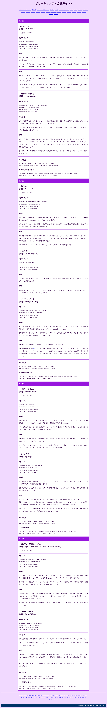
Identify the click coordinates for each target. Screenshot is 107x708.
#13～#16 (80, 10)
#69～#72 (84, 12)
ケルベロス (36, 348)
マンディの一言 (41, 10)
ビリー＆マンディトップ (25, 10)
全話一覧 (34, 10)
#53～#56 (64, 12)
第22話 (21, 181)
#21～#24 (23, 12)
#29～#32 (33, 12)
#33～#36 (38, 12)
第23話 (21, 384)
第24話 (21, 539)
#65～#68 (79, 12)
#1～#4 (67, 10)
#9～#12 (75, 10)
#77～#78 (56, 14)
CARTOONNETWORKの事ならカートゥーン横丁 (90, 705)
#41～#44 (48, 12)
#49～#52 (59, 12)
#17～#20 (85, 10)
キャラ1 (47, 10)
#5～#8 (71, 10)
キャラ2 (52, 10)
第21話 (21, 21)
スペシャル (62, 10)
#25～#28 (28, 12)
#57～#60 (69, 12)
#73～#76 (51, 14)
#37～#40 (43, 12)
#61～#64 (74, 12)
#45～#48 (53, 12)
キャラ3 (56, 10)
